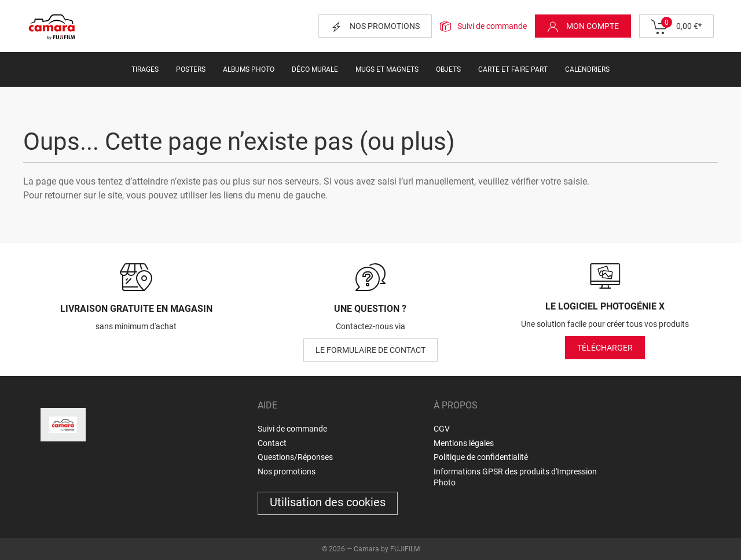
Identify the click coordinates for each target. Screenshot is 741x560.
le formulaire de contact (370, 350)
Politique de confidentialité (481, 457)
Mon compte (583, 26)
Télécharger (605, 347)
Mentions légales (464, 443)
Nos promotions (375, 26)
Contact (272, 443)
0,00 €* (676, 26)
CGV (442, 428)
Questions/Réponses (295, 457)
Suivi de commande (492, 26)
